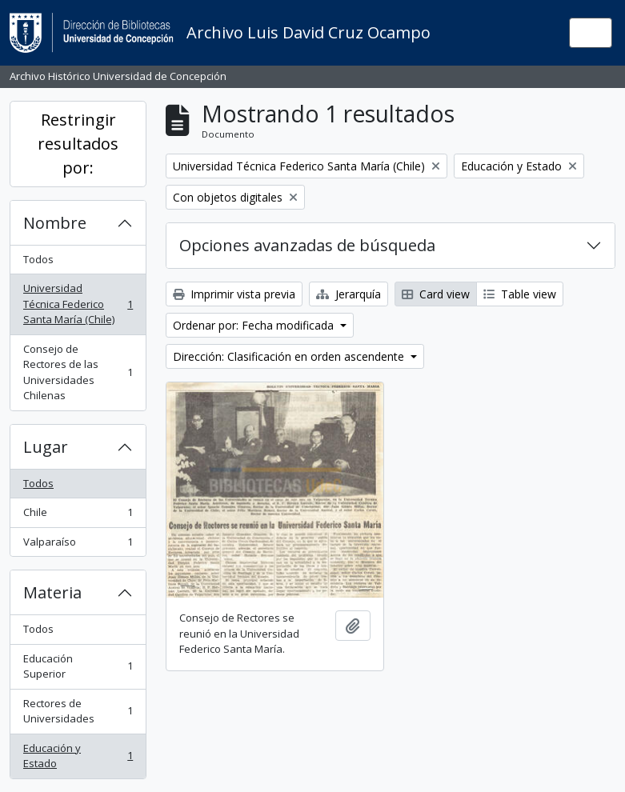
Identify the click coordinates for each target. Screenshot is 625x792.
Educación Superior (77, 666)
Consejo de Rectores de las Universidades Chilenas (77, 372)
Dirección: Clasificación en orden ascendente (290, 356)
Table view (519, 294)
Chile (77, 515)
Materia (52, 592)
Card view (436, 294)
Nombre (54, 223)
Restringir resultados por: (78, 143)
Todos (38, 259)
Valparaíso (77, 545)
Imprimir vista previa (234, 294)
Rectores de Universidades (77, 711)
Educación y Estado (77, 756)
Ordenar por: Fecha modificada (255, 325)
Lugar (45, 447)
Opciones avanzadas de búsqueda (307, 245)
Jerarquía (348, 294)
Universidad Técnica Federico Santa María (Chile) (77, 303)
